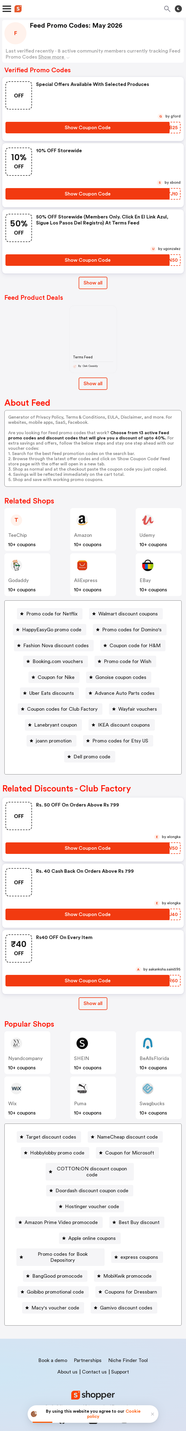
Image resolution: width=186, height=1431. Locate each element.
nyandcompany (25, 1058)
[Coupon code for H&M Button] (133, 645)
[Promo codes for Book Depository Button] (61, 1248)
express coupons (140, 1248)
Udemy (147, 535)
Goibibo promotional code (55, 1279)
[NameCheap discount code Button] (125, 1137)
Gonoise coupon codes (120, 677)
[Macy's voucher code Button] (53, 1296)
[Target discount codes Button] (49, 1137)
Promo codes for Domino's (132, 629)
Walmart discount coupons (128, 613)
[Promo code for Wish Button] (125, 661)
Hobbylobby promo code (57, 1152)
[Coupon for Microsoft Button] (127, 1153)
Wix (12, 1103)
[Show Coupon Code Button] (87, 127)
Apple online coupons (92, 1232)
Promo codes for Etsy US (120, 740)
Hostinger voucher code (92, 1200)
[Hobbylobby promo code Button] (55, 1153)
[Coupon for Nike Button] (53, 677)
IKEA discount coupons (124, 724)
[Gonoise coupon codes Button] (118, 677)
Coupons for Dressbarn (131, 1279)
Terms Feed (83, 357)
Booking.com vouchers (58, 661)
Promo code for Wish (127, 661)
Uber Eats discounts (51, 693)
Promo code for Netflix (52, 613)
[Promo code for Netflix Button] (49, 614)
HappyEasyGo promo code (51, 629)
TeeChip (17, 535)
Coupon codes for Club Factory (62, 709)
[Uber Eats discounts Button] (49, 693)
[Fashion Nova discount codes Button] (54, 645)
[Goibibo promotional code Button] (53, 1280)
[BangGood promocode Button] (55, 1264)
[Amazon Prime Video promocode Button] (59, 1216)
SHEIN (81, 1058)
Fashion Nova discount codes (56, 645)
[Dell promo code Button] (89, 756)
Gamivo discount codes (126, 1295)
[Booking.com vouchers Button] (55, 661)
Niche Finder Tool (128, 1348)
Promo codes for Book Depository (63, 1248)
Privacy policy (97, 1395)
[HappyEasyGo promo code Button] (49, 629)
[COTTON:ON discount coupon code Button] (89, 1168)
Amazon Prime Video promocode (61, 1216)
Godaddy (18, 580)
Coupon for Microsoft (129, 1152)
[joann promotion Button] (51, 741)
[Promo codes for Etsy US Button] (118, 741)
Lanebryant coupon (55, 724)
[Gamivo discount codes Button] (124, 1296)
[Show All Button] (93, 1003)
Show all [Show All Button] (93, 282)
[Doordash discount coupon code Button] (89, 1184)
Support (120, 1359)
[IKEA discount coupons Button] (121, 725)
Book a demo (52, 1348)
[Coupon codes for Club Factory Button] (60, 709)
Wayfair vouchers (137, 709)
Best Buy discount (139, 1216)
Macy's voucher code (55, 1295)
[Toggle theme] (178, 9)
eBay (145, 580)
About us (67, 1359)
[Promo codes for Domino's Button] (130, 629)
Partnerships (88, 1348)
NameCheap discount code (127, 1137)
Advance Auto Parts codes (125, 693)
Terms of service (126, 1395)
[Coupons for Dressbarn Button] (128, 1280)
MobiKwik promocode (127, 1264)
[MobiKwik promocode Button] (125, 1264)
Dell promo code (91, 756)
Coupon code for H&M (135, 645)
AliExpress (86, 580)
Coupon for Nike (56, 677)
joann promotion (54, 740)
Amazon (83, 535)
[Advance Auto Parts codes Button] (122, 693)
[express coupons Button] (138, 1248)
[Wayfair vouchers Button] (135, 709)
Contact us (94, 1359)
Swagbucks (152, 1103)
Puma (80, 1103)
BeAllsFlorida (154, 1058)
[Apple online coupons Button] (90, 1232)
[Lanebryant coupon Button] (53, 725)
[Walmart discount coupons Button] (126, 614)
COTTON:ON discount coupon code (92, 1168)
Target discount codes (51, 1137)
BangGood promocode (57, 1264)
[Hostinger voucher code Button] (90, 1200)
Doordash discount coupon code (91, 1184)
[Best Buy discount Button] (136, 1216)
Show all (93, 1003)
